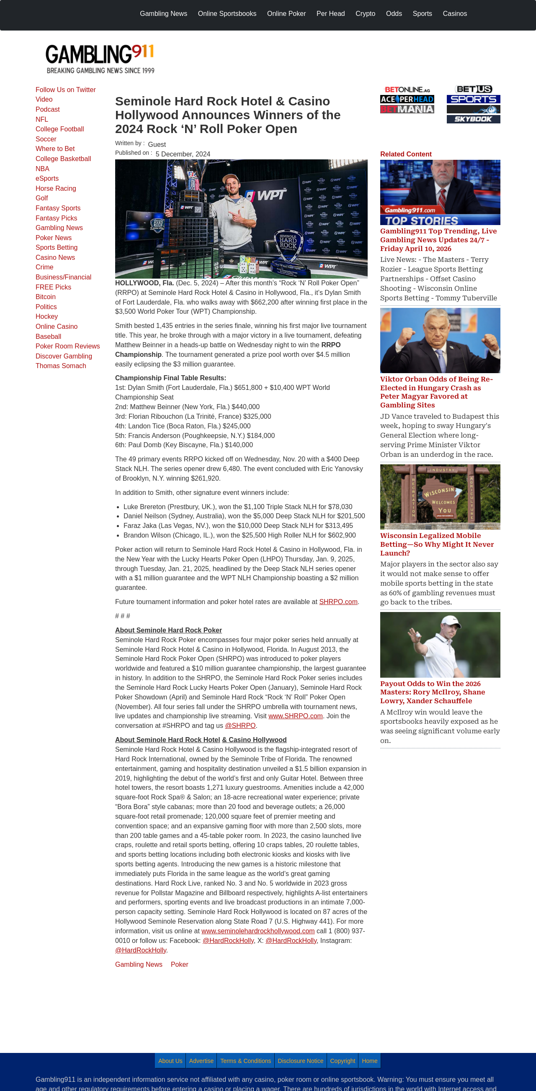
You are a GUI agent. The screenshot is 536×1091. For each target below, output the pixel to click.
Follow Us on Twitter (66, 89)
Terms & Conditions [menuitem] (245, 1061)
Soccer (46, 139)
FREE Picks (53, 287)
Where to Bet (55, 148)
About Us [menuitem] (170, 1061)
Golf (42, 198)
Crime (45, 267)
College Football (60, 129)
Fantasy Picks (56, 218)
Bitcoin (46, 296)
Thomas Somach (61, 365)
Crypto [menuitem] (365, 13)
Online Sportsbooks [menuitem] (227, 13)
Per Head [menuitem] (331, 13)
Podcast (48, 109)
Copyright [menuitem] (343, 1061)
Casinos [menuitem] (455, 13)
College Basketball (63, 158)
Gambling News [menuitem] (163, 13)
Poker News (54, 237)
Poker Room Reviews (68, 346)
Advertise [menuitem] (201, 1061)
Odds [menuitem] (394, 13)
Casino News (55, 257)
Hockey (47, 316)
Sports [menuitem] (422, 13)
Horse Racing (56, 188)
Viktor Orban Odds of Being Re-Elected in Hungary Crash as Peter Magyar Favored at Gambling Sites (436, 392)
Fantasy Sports (58, 208)
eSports (47, 178)
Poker (179, 964)
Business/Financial (63, 277)
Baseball (48, 336)
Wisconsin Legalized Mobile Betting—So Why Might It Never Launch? (437, 544)
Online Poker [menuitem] (286, 13)
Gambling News (59, 227)
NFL (42, 119)
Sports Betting (57, 247)
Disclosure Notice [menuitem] (301, 1061)
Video (44, 99)
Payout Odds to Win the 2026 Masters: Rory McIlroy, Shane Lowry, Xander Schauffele (432, 692)
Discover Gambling (64, 356)
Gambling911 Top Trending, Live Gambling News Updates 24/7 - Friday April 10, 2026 (438, 240)
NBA (42, 168)
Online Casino (57, 326)
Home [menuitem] (369, 1061)
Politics (46, 306)
